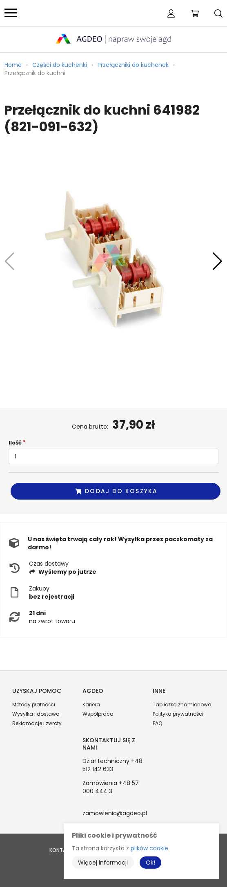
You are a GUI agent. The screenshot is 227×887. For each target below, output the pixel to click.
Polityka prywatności (178, 713)
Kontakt (60, 850)
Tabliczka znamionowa (182, 704)
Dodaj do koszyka (116, 491)
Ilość (15, 443)
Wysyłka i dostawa (36, 713)
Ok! (150, 862)
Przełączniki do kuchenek (133, 65)
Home (13, 65)
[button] (217, 261)
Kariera (91, 704)
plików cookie (149, 848)
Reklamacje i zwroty (37, 723)
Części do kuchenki (59, 65)
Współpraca (98, 713)
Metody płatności (33, 704)
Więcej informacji (103, 862)
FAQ (157, 723)
